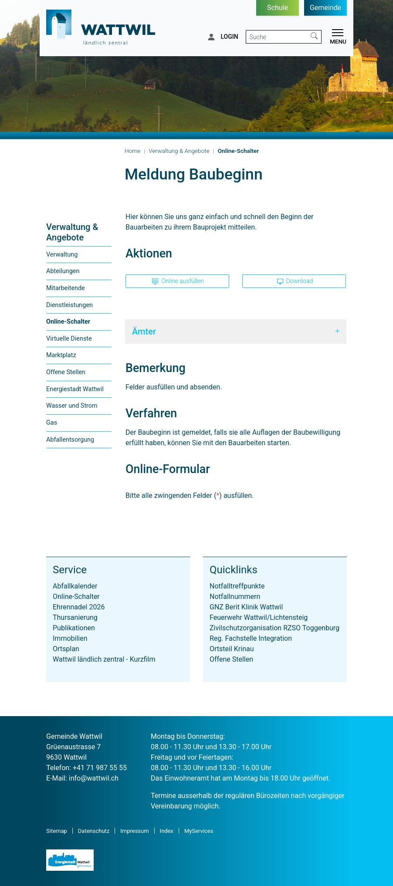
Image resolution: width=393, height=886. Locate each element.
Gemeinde (325, 7)
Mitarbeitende (65, 288)
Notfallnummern (235, 596)
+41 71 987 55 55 (100, 768)
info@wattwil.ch (94, 778)
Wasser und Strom (72, 405)
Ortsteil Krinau (232, 649)
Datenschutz (93, 831)
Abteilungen (62, 271)
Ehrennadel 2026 (79, 607)
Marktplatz (61, 355)
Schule (277, 7)
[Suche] (277, 37)
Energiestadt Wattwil (75, 389)
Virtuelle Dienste (69, 338)
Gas (51, 422)
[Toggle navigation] (336, 38)
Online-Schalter (68, 324)
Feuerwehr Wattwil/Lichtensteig (259, 617)
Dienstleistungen (69, 305)
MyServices (198, 831)
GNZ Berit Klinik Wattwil (246, 607)
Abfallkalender (75, 586)
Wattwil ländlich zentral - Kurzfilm (104, 659)
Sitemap (56, 831)
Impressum (134, 831)
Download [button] (295, 280)
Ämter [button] (144, 331)
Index (166, 831)
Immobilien (70, 638)
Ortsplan (66, 649)
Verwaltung (62, 254)
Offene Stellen (65, 372)
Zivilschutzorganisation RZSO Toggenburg (274, 628)
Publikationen (74, 628)
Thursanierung (75, 617)
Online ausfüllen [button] (178, 280)
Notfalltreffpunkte (237, 586)
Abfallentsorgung (70, 439)
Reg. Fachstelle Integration (251, 638)
